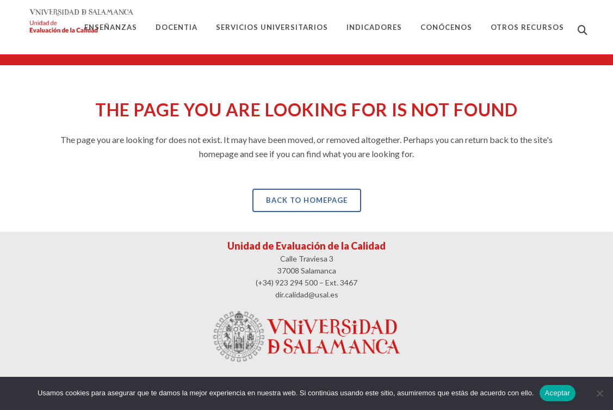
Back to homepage (307, 200)
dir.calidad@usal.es (306, 294)
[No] (599, 393)
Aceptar (558, 393)
